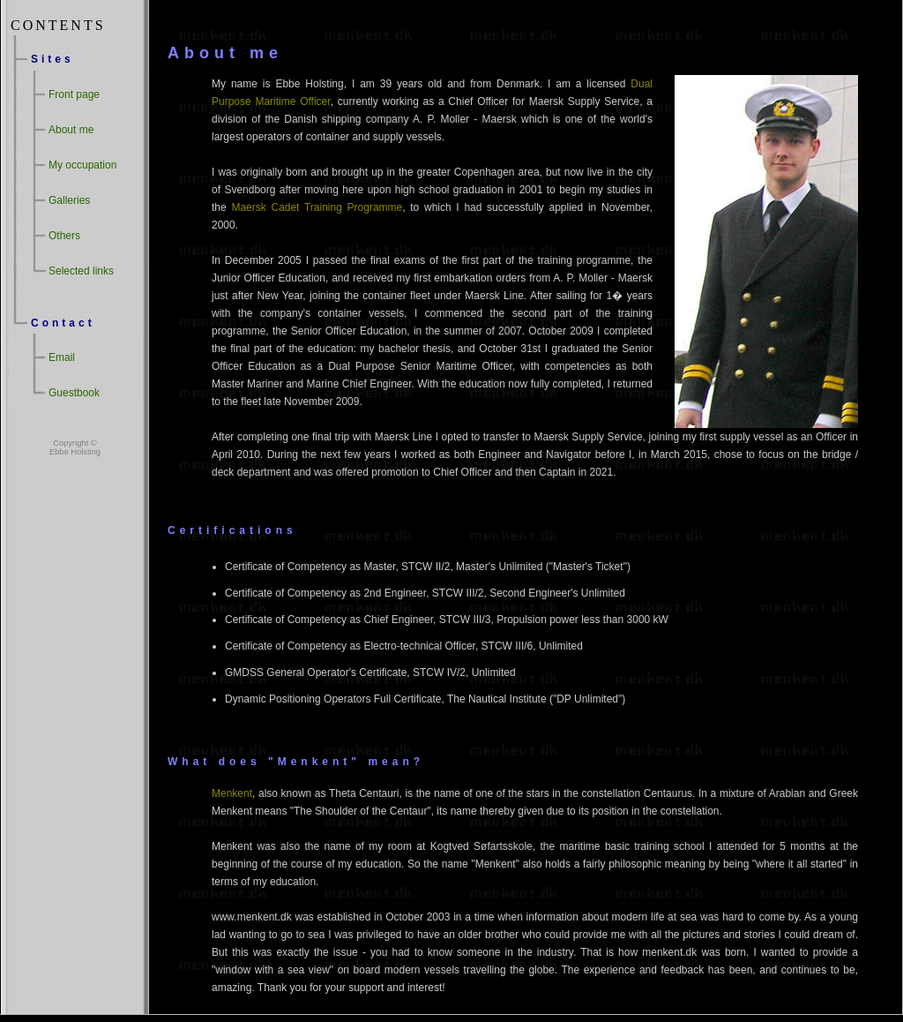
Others (64, 235)
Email (62, 357)
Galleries (69, 200)
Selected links (81, 271)
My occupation (82, 165)
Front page (74, 94)
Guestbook (74, 393)
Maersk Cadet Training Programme (316, 207)
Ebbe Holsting (75, 451)
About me (71, 130)
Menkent (232, 793)
